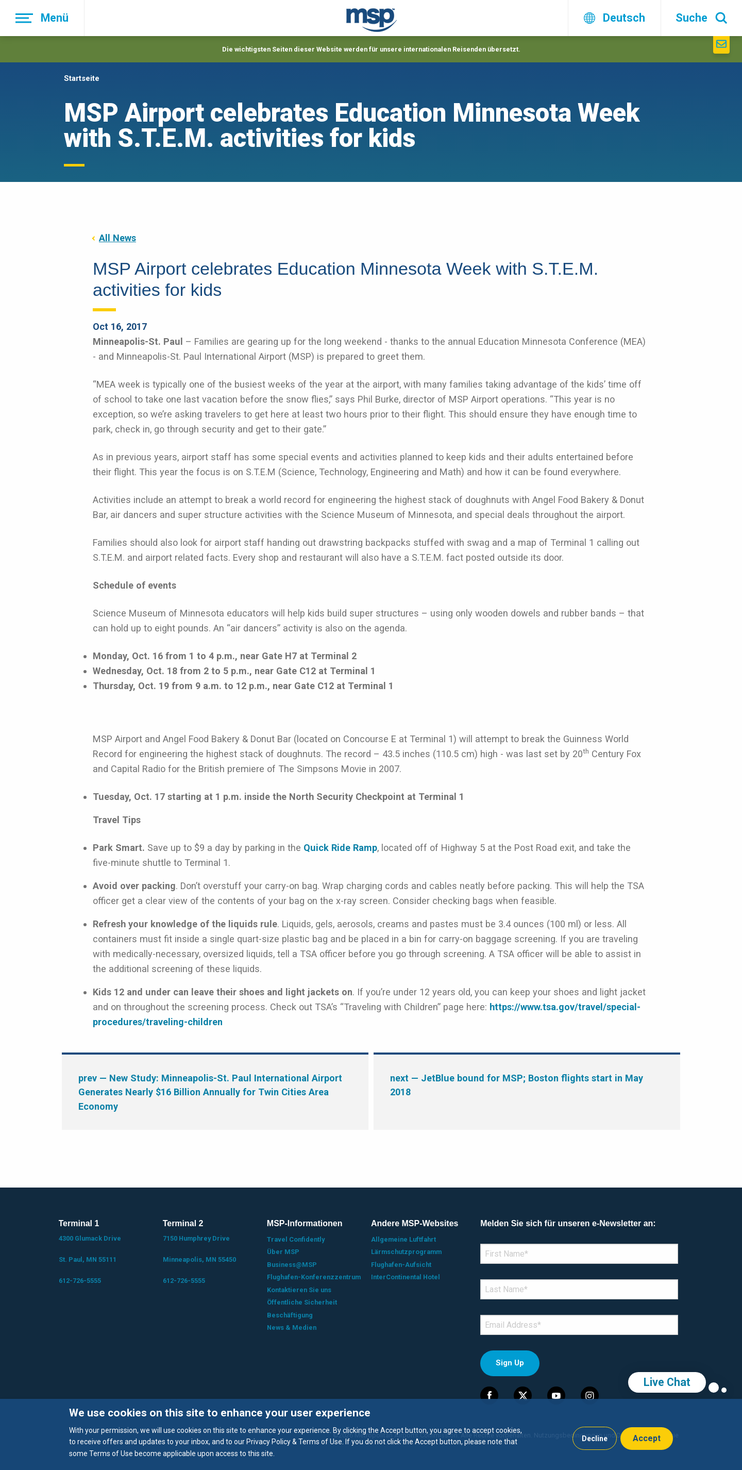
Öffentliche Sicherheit (302, 1302)
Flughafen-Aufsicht (401, 1264)
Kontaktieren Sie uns (299, 1290)
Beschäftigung (290, 1315)
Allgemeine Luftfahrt (403, 1239)
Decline (595, 1438)
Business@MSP (292, 1264)
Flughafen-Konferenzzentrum (314, 1277)
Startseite (81, 78)
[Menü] (42, 18)
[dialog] (371, 1434)
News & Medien (291, 1327)
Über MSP (283, 1252)
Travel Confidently (296, 1239)
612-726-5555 (80, 1280)
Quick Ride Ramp (340, 847)
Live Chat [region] (667, 1382)
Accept (647, 1438)
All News (117, 237)
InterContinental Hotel (405, 1277)
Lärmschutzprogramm (406, 1252)
